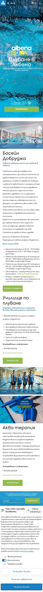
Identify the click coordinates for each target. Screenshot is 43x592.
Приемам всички (22, 587)
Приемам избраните (21, 579)
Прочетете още (12, 385)
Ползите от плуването (12, 313)
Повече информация (34, 510)
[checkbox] (11, 556)
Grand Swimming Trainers (13, 377)
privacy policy (28, 551)
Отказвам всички (21, 571)
